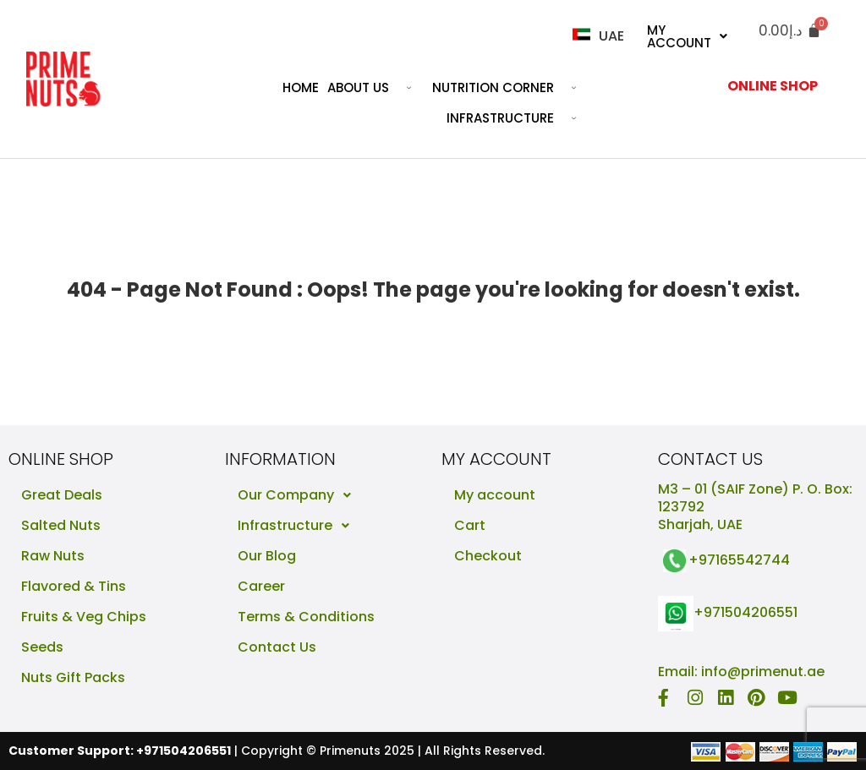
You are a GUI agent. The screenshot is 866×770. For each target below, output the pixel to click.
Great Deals (61, 495)
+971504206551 (745, 612)
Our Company (299, 495)
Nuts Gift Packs (73, 677)
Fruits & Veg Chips (83, 616)
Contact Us (277, 647)
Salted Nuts (61, 525)
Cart (469, 525)
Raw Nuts (53, 555)
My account (494, 495)
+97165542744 (739, 560)
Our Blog (267, 555)
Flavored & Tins (73, 586)
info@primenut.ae (763, 671)
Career (261, 586)
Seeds (42, 647)
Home (300, 87)
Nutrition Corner (510, 87)
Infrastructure (518, 118)
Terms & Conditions (306, 616)
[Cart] (790, 31)
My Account (687, 36)
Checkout (488, 555)
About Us (375, 87)
